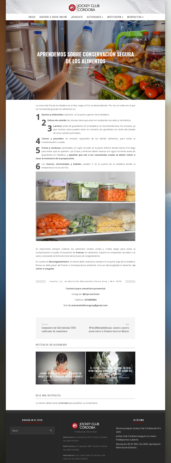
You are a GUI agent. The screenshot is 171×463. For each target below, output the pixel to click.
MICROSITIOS (134, 17)
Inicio (32, 17)
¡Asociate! (77, 17)
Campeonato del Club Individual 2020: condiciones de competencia (62, 328)
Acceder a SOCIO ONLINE (53, 17)
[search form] (28, 431)
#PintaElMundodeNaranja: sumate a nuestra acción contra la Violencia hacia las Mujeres (108, 328)
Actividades (94, 17)
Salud (79, 67)
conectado (63, 403)
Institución (114, 17)
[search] (51, 431)
